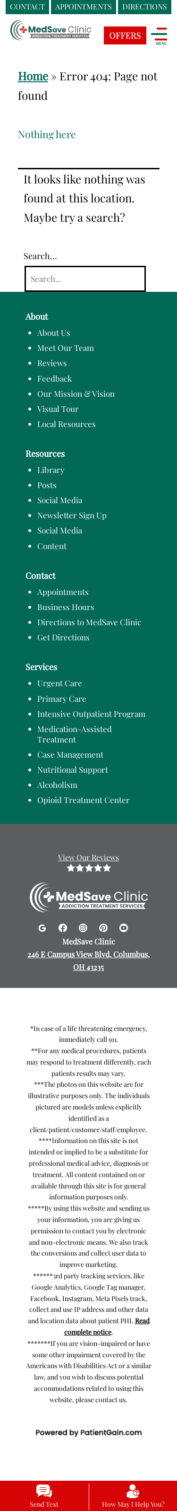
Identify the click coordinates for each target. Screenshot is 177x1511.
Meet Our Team (65, 347)
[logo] (68, 38)
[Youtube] (124, 926)
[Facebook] (64, 926)
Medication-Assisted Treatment (74, 734)
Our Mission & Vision (76, 393)
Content (52, 546)
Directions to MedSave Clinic (89, 622)
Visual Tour (58, 408)
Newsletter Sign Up (72, 515)
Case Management (70, 754)
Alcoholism (57, 784)
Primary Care (61, 698)
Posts (47, 485)
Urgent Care (59, 683)
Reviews (52, 363)
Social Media (59, 500)
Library (51, 469)
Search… (40, 256)
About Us (53, 332)
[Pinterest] (104, 926)
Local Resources (66, 424)
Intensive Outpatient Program (91, 713)
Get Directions (63, 637)
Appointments (63, 591)
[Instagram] (84, 926)
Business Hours (65, 607)
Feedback (54, 378)
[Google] (43, 926)
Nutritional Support (72, 769)
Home (33, 75)
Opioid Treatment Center (83, 800)
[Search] (85, 279)
